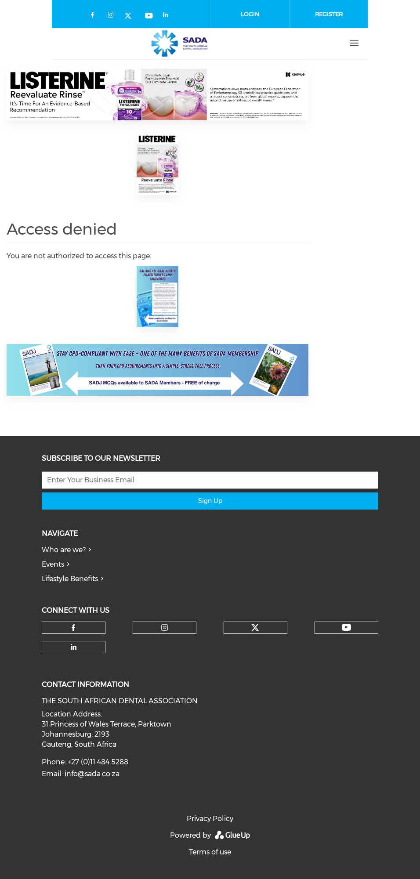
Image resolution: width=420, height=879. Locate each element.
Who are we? (64, 550)
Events (53, 564)
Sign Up (210, 501)
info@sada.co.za (92, 774)
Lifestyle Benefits (70, 579)
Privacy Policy (210, 818)
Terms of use (210, 852)
